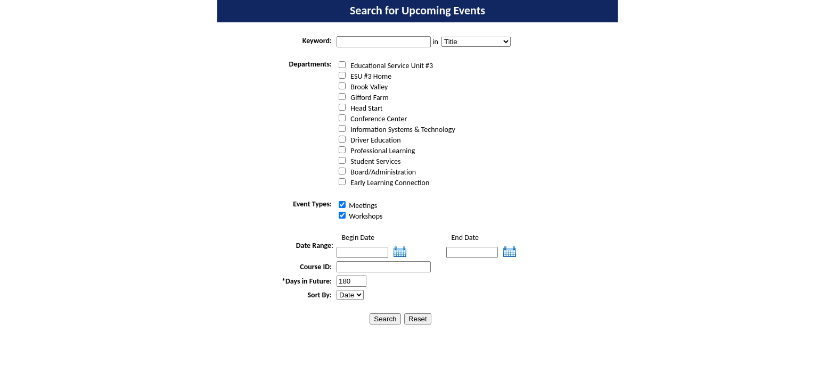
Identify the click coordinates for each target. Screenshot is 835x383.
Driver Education (370, 140)
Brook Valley (363, 86)
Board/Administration (377, 172)
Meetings (358, 205)
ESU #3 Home (365, 76)
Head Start (360, 108)
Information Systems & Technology (397, 129)
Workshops (361, 216)
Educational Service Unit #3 (386, 65)
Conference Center (373, 118)
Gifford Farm (364, 97)
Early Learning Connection (384, 182)
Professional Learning (377, 150)
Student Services (370, 161)
